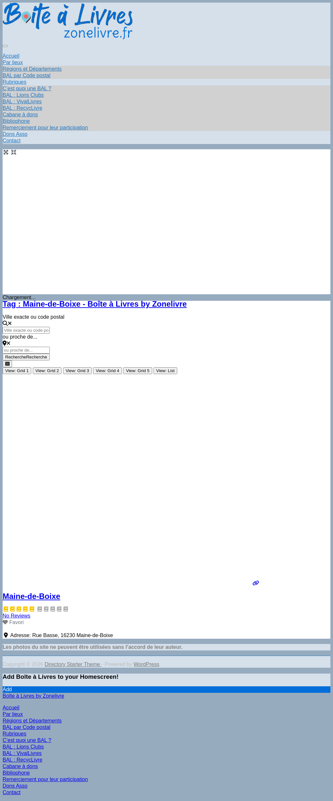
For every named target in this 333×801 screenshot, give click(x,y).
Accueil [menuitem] (11, 707)
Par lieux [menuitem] (13, 714)
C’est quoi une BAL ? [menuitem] (27, 740)
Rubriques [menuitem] (14, 733)
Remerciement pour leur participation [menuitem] (45, 779)
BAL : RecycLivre (22, 108)
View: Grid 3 (77, 370)
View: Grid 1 (17, 370)
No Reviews (16, 616)
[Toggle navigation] (5, 46)
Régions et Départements (32, 69)
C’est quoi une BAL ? (27, 88)
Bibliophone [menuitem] (16, 773)
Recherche (26, 357)
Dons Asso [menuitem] (15, 786)
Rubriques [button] (14, 82)
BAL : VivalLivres (22, 101)
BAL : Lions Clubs (23, 95)
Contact (11, 140)
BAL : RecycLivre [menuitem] (22, 760)
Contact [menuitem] (11, 792)
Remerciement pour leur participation (45, 127)
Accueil (11, 56)
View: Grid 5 (137, 370)
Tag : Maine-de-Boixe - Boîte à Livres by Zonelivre (95, 303)
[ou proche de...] (26, 350)
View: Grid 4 (107, 370)
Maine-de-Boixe (31, 596)
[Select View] (7, 363)
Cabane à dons (20, 114)
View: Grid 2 (47, 370)
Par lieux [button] (13, 62)
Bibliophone (16, 121)
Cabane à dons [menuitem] (20, 766)
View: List (165, 370)
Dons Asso (15, 134)
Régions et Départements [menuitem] (32, 720)
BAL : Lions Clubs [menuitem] (23, 747)
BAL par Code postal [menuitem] (26, 727)
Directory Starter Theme (73, 664)
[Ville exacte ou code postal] (26, 330)
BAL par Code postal (26, 75)
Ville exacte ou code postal (33, 317)
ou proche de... (20, 337)
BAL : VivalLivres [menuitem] (22, 753)
